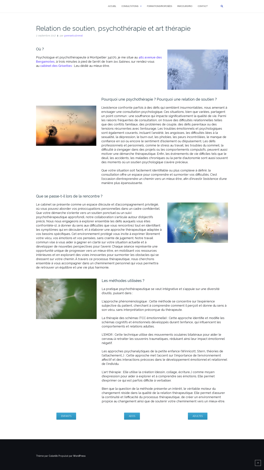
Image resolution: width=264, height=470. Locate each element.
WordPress (79, 456)
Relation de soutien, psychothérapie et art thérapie (113, 28)
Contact (203, 6)
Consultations (129, 6)
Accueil (112, 6)
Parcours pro (184, 6)
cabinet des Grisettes (56, 66)
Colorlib (53, 456)
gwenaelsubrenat (73, 35)
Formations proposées (159, 6)
